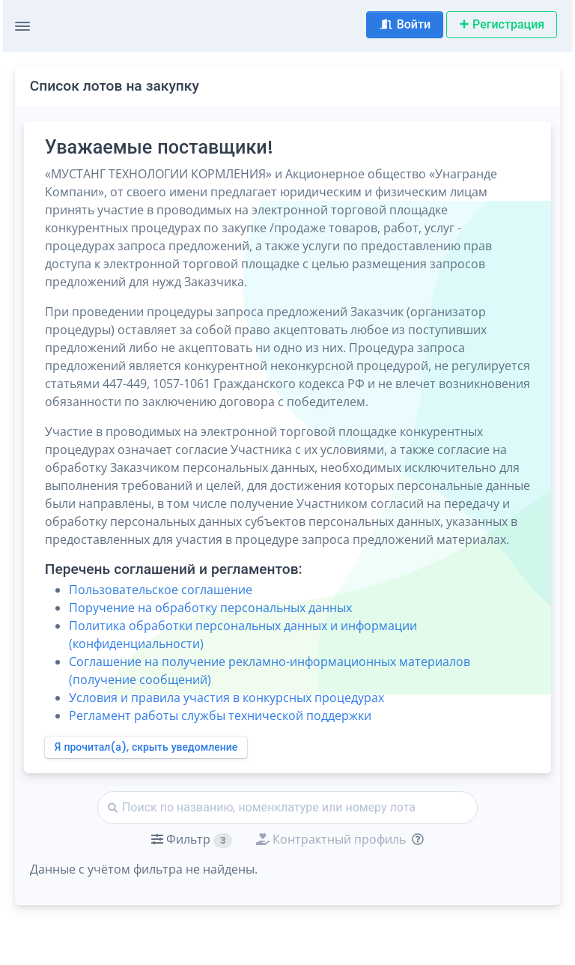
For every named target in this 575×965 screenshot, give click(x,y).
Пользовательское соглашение (160, 589)
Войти (405, 24)
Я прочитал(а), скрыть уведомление (146, 746)
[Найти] (287, 807)
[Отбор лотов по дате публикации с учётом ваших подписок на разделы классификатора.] (415, 839)
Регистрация (501, 24)
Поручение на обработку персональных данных (210, 607)
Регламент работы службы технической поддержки (220, 715)
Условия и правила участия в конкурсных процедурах (226, 697)
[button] (191, 839)
